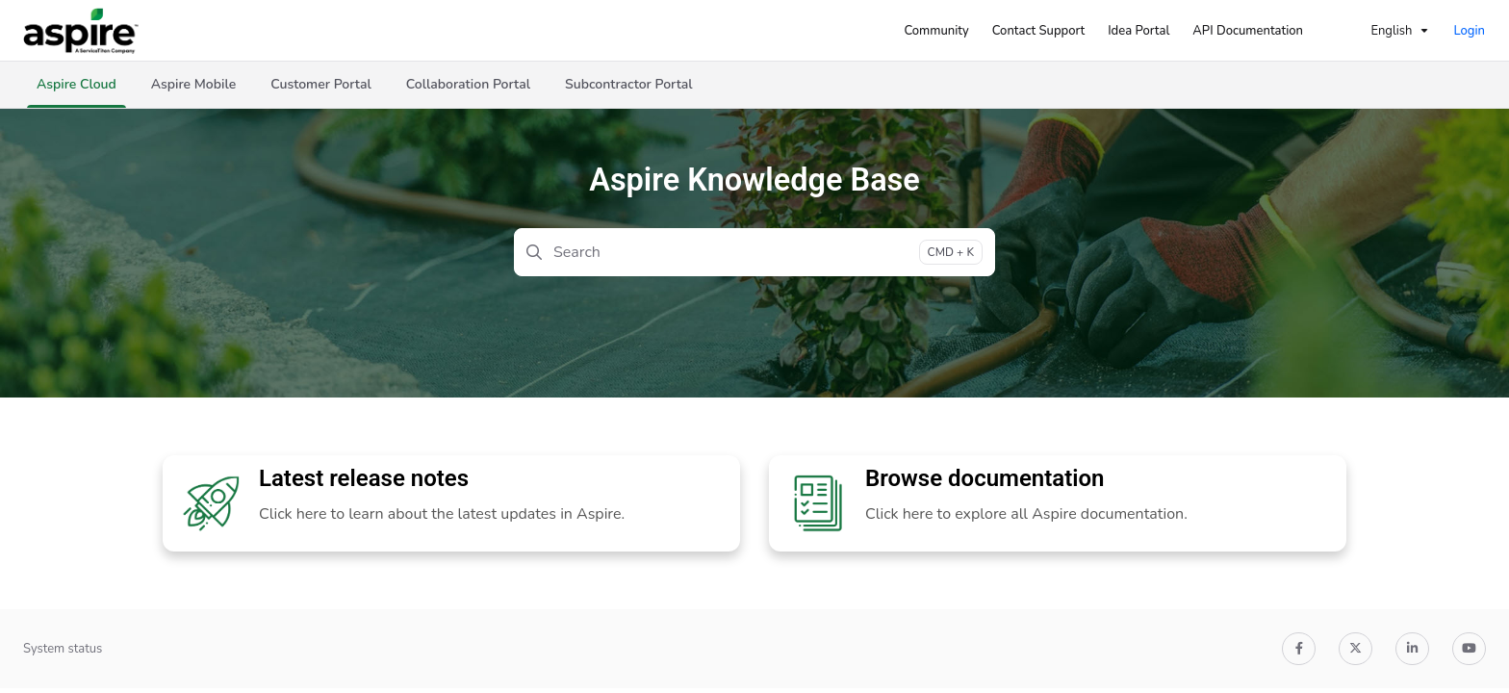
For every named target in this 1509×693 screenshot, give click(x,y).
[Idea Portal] (1138, 30)
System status (62, 648)
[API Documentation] (1247, 30)
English (1379, 30)
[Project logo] (81, 31)
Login (1469, 30)
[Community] (936, 30)
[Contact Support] (1038, 30)
